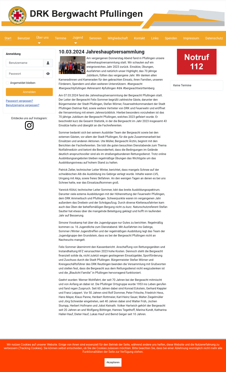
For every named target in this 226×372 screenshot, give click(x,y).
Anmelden (29, 92)
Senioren (95, 38)
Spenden (171, 38)
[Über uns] (38, 43)
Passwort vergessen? (19, 101)
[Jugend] (75, 43)
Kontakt (139, 38)
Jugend (78, 37)
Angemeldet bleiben (22, 83)
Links (155, 38)
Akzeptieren (113, 362)
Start (8, 38)
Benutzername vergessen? (22, 105)
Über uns (42, 37)
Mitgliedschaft (118, 38)
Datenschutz (214, 38)
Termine (60, 38)
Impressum (191, 38)
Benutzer (24, 38)
